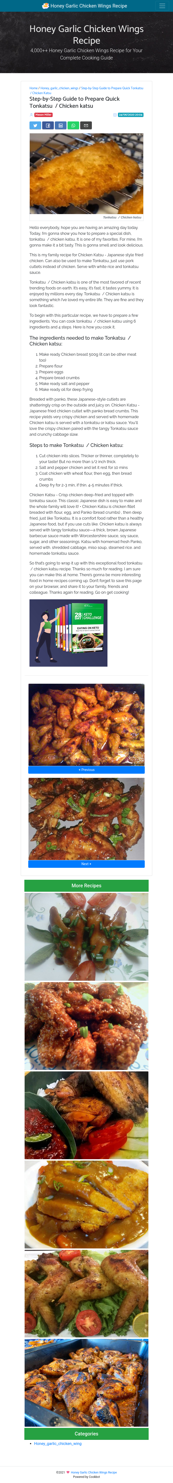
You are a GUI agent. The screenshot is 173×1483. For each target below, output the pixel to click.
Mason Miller (44, 114)
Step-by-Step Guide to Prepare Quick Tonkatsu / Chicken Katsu (86, 91)
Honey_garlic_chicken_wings (59, 88)
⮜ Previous (86, 770)
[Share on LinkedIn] (61, 125)
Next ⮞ (86, 864)
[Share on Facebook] (48, 125)
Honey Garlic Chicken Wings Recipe (84, 6)
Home (33, 88)
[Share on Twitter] (35, 125)
